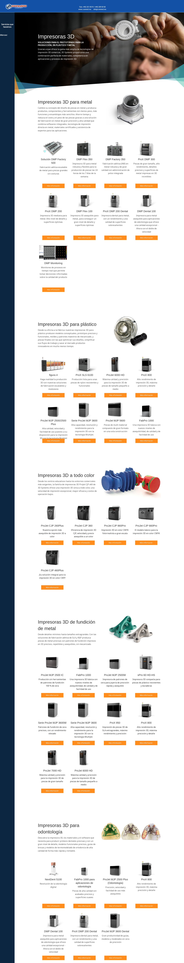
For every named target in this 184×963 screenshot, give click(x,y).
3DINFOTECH (7, 53)
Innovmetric (7, 59)
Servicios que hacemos (7, 25)
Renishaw (7, 43)
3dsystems (7, 48)
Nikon (7, 38)
